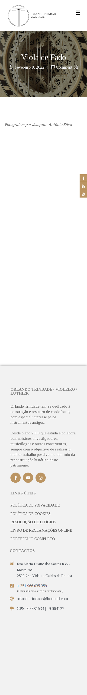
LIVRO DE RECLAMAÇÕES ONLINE (41, 530)
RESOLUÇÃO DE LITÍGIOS (33, 522)
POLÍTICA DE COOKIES (30, 514)
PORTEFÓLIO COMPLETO (32, 539)
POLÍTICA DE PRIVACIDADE (35, 505)
